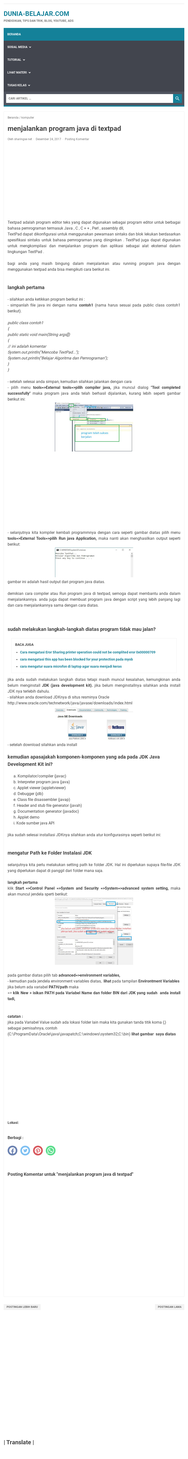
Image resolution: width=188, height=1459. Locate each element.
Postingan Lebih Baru (22, 1307)
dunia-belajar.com (36, 13)
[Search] (89, 98)
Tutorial (14, 59)
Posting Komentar (77, 139)
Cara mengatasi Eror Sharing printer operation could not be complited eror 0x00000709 (87, 652)
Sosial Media (17, 47)
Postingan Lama (169, 1307)
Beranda (14, 34)
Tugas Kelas (16, 85)
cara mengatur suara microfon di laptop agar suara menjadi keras (71, 666)
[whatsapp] (51, 1150)
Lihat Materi (17, 72)
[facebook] (12, 1150)
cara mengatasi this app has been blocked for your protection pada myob (76, 659)
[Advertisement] (94, 181)
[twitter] (25, 1150)
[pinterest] (38, 1150)
